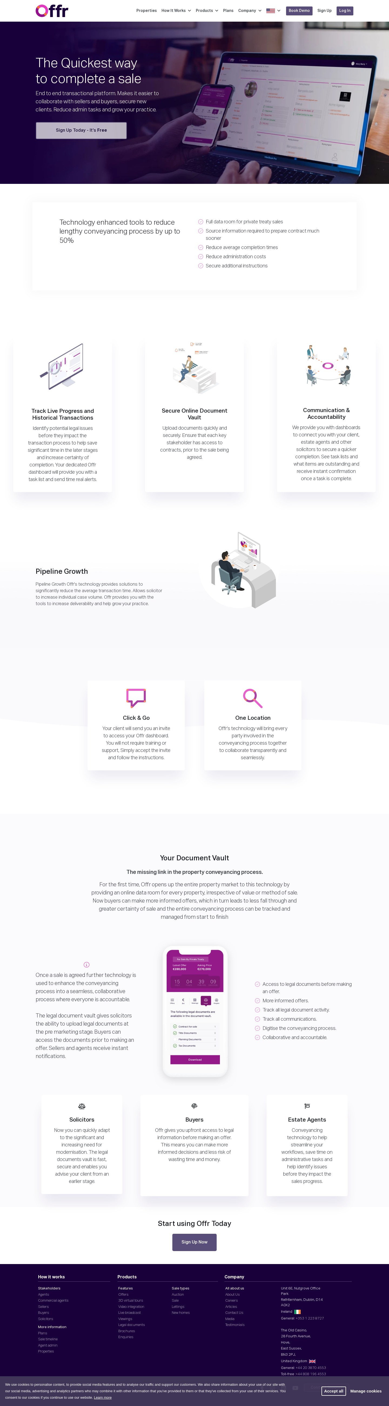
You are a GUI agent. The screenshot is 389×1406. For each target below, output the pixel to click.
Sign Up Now (194, 1242)
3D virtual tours (130, 1300)
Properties (146, 11)
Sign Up (324, 11)
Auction (178, 1294)
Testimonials (234, 1325)
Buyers (43, 1313)
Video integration (131, 1307)
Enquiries (125, 1337)
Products (207, 11)
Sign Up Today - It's (81, 130)
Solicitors (45, 1319)
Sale (175, 1300)
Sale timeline (48, 1339)
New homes (181, 1313)
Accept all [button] (333, 1391)
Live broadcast (129, 1313)
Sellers (43, 1307)
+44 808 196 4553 (311, 1374)
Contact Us (234, 1313)
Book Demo (299, 11)
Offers (123, 1294)
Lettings (178, 1307)
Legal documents (131, 1325)
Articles (231, 1307)
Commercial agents (53, 1300)
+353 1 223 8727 (310, 1318)
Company (249, 11)
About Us (232, 1294)
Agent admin (48, 1345)
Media (229, 1319)
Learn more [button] (103, 1397)
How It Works (176, 11)
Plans (228, 11)
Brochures (126, 1331)
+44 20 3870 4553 (311, 1368)
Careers (231, 1300)
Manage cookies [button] (366, 1391)
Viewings (125, 1319)
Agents (43, 1294)
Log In (345, 11)
